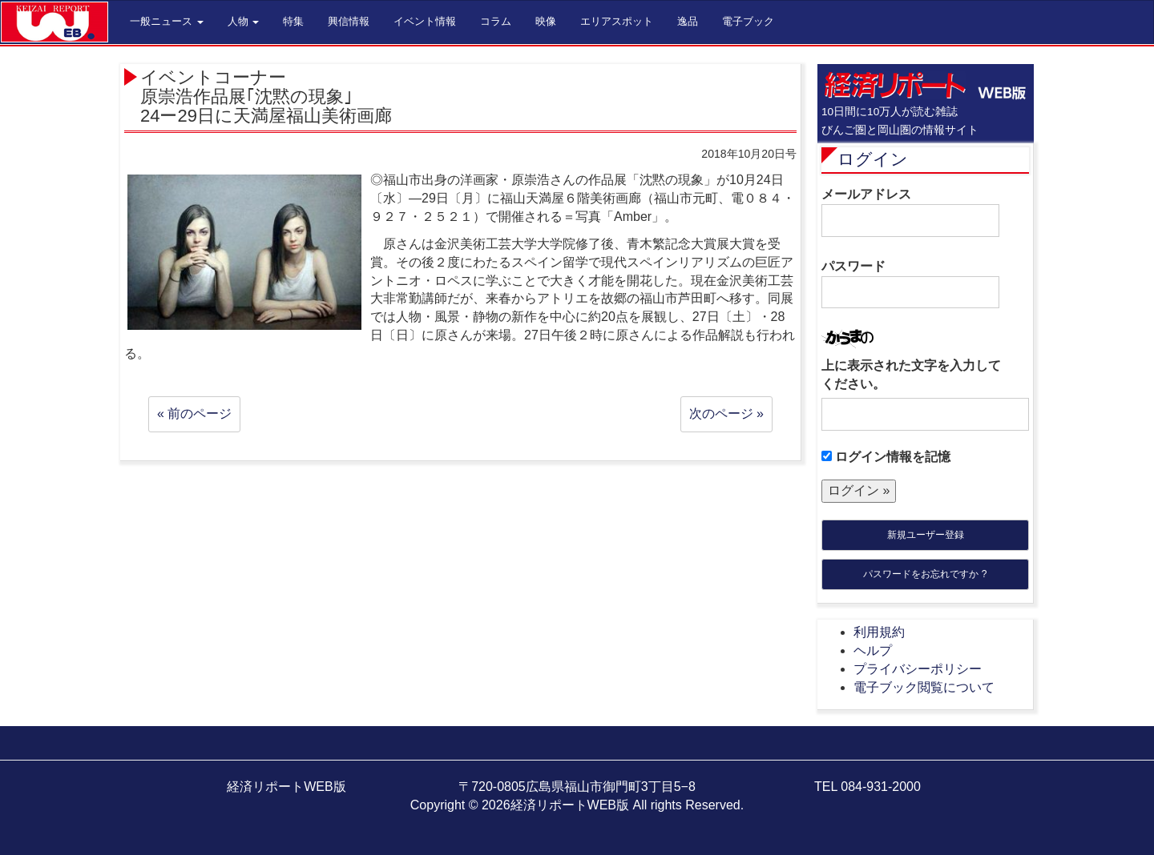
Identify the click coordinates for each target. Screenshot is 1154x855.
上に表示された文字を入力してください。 (911, 375)
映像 (545, 21)
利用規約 (879, 632)
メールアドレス (910, 212)
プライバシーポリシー (917, 669)
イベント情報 (424, 21)
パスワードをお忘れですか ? (925, 574)
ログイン (872, 159)
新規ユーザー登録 (925, 534)
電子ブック (748, 21)
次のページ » (726, 413)
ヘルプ (872, 650)
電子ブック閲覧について (924, 687)
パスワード (910, 284)
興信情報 (348, 21)
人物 (244, 21)
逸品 (687, 21)
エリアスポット (616, 21)
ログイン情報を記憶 (885, 457)
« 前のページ (194, 413)
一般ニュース (167, 21)
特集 (293, 21)
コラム (495, 21)
